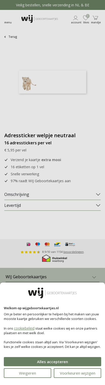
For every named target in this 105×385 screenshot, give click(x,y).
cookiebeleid (24, 328)
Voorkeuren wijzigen (77, 373)
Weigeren (27, 373)
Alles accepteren (52, 361)
